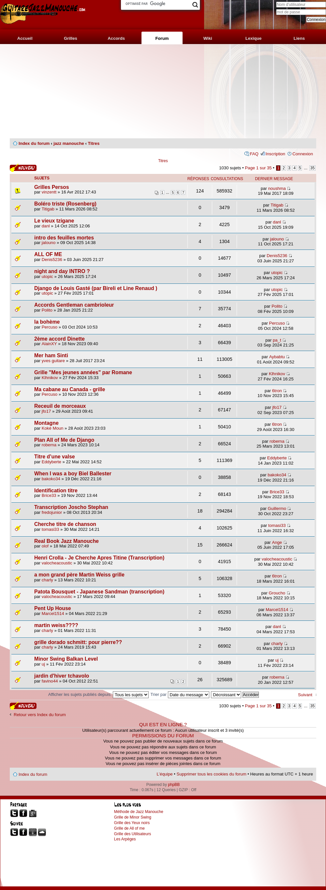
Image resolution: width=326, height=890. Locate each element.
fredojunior (52, 512)
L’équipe (165, 774)
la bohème (47, 322)
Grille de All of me (129, 828)
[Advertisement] (163, 91)
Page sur (258, 167)
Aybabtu (277, 356)
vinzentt (49, 192)
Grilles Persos (51, 187)
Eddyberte (51, 461)
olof (45, 546)
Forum (162, 38)
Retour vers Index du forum (40, 714)
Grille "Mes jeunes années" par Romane (83, 372)
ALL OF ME (48, 254)
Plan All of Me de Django (64, 440)
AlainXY (49, 343)
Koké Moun (53, 428)
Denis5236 (52, 259)
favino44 (50, 681)
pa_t (277, 340)
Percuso (49, 327)
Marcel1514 (53, 613)
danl (46, 225)
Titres (94, 143)
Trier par (180, 694)
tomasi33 (50, 529)
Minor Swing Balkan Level (66, 659)
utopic (47, 276)
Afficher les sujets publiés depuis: (98, 694)
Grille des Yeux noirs (132, 823)
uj (43, 664)
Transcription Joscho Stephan (71, 507)
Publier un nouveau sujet (23, 168)
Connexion (302, 153)
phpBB (174, 784)
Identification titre (56, 490)
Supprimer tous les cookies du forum (211, 774)
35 (312, 168)
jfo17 (46, 411)
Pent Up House (52, 608)
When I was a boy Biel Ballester (72, 473)
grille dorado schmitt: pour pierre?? (78, 642)
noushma (277, 188)
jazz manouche (68, 143)
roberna (49, 444)
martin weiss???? (56, 625)
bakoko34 (51, 478)
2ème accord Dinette (59, 339)
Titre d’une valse (54, 456)
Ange (277, 542)
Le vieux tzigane (54, 220)
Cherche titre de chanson (65, 524)
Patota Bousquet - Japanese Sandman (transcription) (99, 591)
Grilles (70, 38)
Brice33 (49, 495)
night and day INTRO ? (62, 271)
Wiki (207, 38)
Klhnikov (50, 377)
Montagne (46, 423)
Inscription (275, 153)
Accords (116, 38)
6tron (277, 390)
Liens (299, 38)
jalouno (49, 242)
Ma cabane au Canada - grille (69, 389)
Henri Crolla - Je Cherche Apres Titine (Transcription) (99, 557)
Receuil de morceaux (60, 406)
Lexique (253, 38)
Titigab (48, 209)
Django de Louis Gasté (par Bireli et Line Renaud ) (95, 288)
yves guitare (53, 360)
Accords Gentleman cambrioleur (74, 305)
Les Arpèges (125, 839)
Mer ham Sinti (51, 355)
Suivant (305, 694)
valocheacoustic (57, 562)
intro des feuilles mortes (64, 237)
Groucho (277, 593)
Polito (47, 310)
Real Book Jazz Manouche (66, 541)
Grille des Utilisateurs (132, 834)
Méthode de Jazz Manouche (138, 811)
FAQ (254, 153)
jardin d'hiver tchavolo (61, 676)
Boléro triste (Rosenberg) (65, 204)
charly (47, 579)
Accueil (25, 38)
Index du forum (34, 143)
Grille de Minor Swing (132, 817)
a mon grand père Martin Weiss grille (79, 574)
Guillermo (277, 508)
